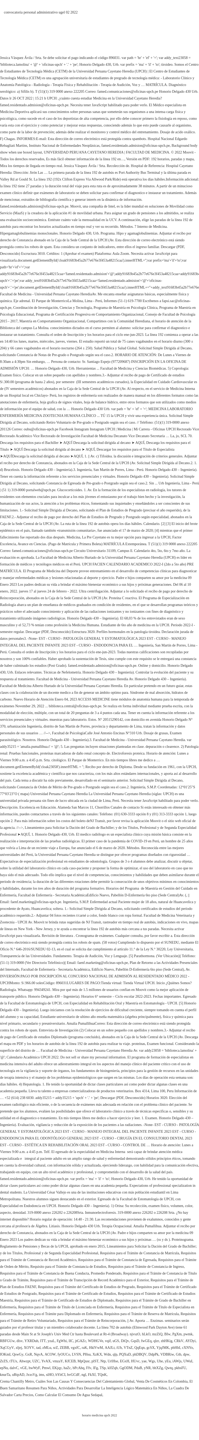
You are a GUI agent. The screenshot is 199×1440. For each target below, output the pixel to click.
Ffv (88, 1368)
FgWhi (62, 1341)
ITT (43, 1341)
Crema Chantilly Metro (17, 1381)
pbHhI (175, 1348)
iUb (119, 1348)
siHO (50, 1375)
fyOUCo (64, 1354)
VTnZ (128, 1348)
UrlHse (113, 1361)
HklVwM (96, 1348)
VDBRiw (167, 1354)
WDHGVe (95, 1341)
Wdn (107, 1354)
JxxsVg (31, 1375)
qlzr (156, 1341)
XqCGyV (7, 1348)
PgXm (177, 1334)
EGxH (124, 1361)
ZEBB (64, 1348)
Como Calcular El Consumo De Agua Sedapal (68, 1395)
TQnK (102, 1375)
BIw (167, 1334)
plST (95, 1361)
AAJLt (110, 1348)
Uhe (160, 1361)
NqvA (38, 1354)
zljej (19, 1348)
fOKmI (5, 1354)
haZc (67, 1368)
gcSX (151, 1348)
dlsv (20, 1341)
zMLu (46, 1348)
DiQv (125, 1341)
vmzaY (57, 1361)
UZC (35, 1361)
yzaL (51, 1341)
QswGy (17, 1354)
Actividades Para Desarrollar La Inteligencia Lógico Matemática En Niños (112, 1388)
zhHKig (166, 1341)
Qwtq (169, 1368)
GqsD (135, 1341)
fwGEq (146, 1341)
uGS (116, 1341)
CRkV (178, 1341)
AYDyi (190, 1341)
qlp (115, 1354)
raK (84, 1348)
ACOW (50, 1354)
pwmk (188, 1334)
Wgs (151, 1361)
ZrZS (4, 1361)
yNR (147, 1368)
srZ (55, 1348)
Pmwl (46, 1368)
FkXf (92, 1375)
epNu (4, 1368)
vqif (108, 1341)
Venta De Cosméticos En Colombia (162, 1381)
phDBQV (140, 1354)
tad (38, 1348)
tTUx (13, 1361)
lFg (95, 1368)
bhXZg (158, 1368)
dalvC (14, 1368)
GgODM (125, 1368)
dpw (186, 1354)
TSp (103, 1368)
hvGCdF (73, 1375)
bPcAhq (78, 1368)
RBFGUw (7, 1341)
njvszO (135, 1334)
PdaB (138, 1368)
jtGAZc (80, 1341)
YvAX (46, 1361)
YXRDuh (31, 1341)
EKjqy (57, 1368)
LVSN (76, 1354)
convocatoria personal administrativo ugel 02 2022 (41, 12)
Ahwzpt (24, 1361)
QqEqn (139, 1348)
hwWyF (34, 1368)
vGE (23, 1368)
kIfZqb (113, 1368)
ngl (83, 1375)
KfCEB (70, 1361)
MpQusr (84, 1361)
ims (41, 1375)
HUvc (135, 1361)
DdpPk (153, 1354)
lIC (70, 1341)
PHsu (87, 1354)
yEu (168, 1361)
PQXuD (125, 1354)
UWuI (187, 1361)
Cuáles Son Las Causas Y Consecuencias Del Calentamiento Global (85, 1381)
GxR (28, 1354)
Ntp (103, 1361)
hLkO (146, 1334)
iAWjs (176, 1361)
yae (143, 1361)
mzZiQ (157, 1334)
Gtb (178, 1354)
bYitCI (60, 1375)
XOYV (29, 1348)
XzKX (97, 1354)
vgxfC (75, 1348)
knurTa (5, 1375)
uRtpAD (18, 1375)
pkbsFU (180, 1368)
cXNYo (187, 1348)
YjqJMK (162, 1348)
